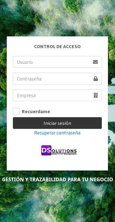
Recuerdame (36, 111)
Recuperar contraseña (57, 133)
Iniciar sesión (57, 123)
